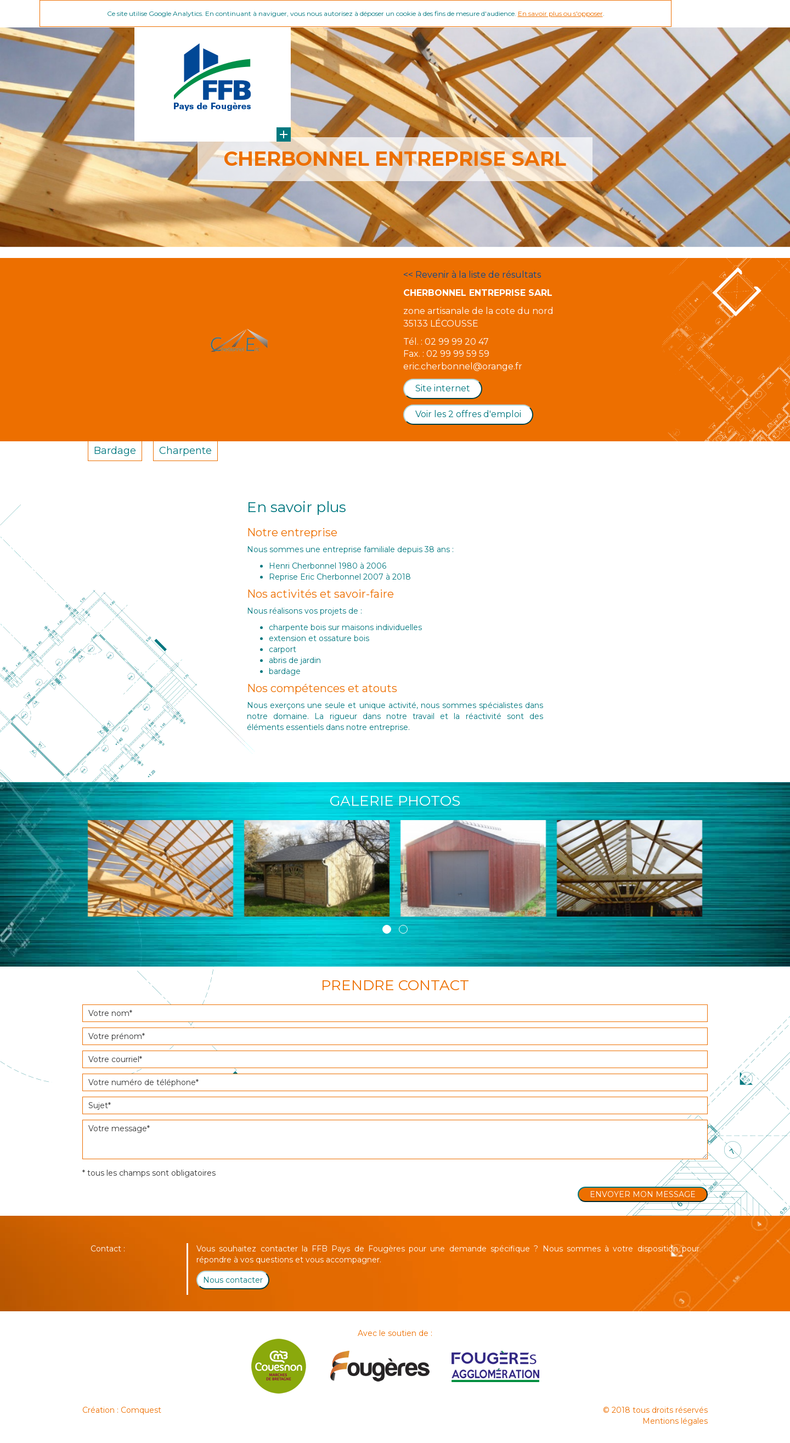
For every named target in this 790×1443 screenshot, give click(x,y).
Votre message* (395, 1139)
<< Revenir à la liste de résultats (472, 274)
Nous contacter (233, 1280)
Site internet (442, 388)
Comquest (141, 1410)
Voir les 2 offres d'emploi (468, 414)
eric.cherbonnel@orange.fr (462, 366)
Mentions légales (675, 1421)
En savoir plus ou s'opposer (560, 13)
